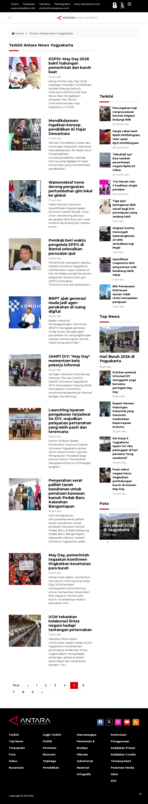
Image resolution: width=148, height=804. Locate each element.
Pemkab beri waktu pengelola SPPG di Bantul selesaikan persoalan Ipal (67, 247)
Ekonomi (49, 754)
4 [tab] (125, 542)
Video (13, 761)
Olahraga (49, 761)
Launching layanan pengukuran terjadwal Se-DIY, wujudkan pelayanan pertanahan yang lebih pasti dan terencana (70, 421)
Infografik (84, 774)
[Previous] (28, 685)
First (16, 685)
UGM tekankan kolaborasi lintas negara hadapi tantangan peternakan (70, 623)
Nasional (83, 767)
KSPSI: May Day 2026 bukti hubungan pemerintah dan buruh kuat (70, 65)
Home (18, 33)
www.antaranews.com (87, 4)
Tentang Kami (62, 4)
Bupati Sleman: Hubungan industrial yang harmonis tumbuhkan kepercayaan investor (123, 415)
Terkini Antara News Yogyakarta (51, 33)
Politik (47, 741)
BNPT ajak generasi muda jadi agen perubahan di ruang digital (67, 305)
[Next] (42, 692)
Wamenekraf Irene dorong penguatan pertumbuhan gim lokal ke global (70, 189)
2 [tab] (114, 542)
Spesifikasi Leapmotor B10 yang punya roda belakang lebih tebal (124, 267)
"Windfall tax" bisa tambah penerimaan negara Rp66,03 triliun (124, 162)
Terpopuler (28, 4)
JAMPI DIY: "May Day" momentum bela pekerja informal (69, 360)
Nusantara (16, 767)
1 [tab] (108, 542)
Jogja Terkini (52, 734)
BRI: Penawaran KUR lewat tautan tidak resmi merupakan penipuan (125, 294)
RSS (113, 781)
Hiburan (82, 754)
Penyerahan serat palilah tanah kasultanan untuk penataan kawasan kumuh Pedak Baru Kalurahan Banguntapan (67, 493)
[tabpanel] (119, 526)
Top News (44, 4)
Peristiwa (49, 748)
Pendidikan (51, 767)
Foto (104, 503)
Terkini (15, 4)
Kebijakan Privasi (123, 748)
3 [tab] (119, 542)
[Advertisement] (123, 66)
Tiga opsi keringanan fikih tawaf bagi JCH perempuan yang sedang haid (125, 208)
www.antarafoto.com (23, 8)
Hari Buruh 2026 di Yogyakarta (117, 358)
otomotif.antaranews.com (54, 8)
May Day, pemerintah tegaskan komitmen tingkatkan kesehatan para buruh (70, 561)
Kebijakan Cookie (123, 754)
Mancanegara (86, 734)
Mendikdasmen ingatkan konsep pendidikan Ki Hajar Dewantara (67, 127)
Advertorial (85, 761)
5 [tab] (131, 542)
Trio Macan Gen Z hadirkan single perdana (125, 185)
